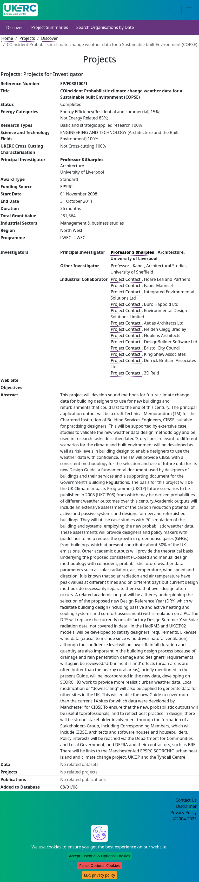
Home (7, 38)
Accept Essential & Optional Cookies (99, 855)
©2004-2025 (185, 819)
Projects (27, 38)
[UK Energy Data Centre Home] (20, 10)
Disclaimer (186, 806)
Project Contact (126, 279)
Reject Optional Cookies (99, 865)
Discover (14, 27)
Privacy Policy (183, 812)
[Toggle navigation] (188, 10)
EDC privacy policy (99, 875)
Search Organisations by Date (105, 27)
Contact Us (186, 800)
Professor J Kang (127, 266)
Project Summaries (49, 27)
